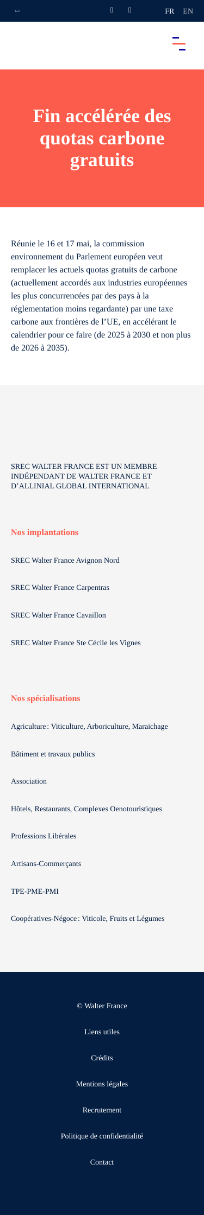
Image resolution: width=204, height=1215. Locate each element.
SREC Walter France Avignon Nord (65, 561)
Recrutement (102, 1110)
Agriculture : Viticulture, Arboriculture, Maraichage (90, 727)
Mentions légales (102, 1084)
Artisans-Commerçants (47, 864)
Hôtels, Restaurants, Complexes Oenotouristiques (87, 809)
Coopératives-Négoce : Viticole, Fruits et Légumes (88, 919)
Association (29, 782)
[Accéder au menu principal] (179, 43)
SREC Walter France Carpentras (60, 588)
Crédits (102, 1058)
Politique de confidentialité (102, 1137)
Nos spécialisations (46, 698)
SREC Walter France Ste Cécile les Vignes (76, 643)
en (188, 12)
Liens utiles (102, 1032)
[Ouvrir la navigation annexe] (17, 10)
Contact (102, 1163)
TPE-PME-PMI (35, 892)
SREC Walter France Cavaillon (58, 616)
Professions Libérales (44, 836)
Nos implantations (44, 532)
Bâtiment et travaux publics (53, 754)
